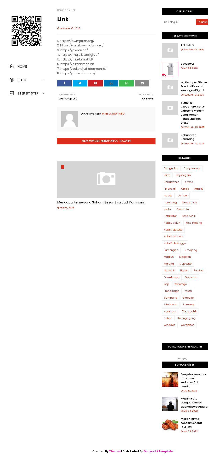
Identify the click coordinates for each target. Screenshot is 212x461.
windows (169, 325)
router (188, 291)
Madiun (169, 257)
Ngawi (184, 270)
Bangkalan (171, 168)
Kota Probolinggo (175, 243)
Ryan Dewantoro (113, 113)
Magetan (185, 257)
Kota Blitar (170, 216)
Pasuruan (191, 277)
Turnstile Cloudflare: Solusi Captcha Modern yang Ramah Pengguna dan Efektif (193, 113)
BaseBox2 (187, 64)
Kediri (167, 209)
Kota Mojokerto (173, 229)
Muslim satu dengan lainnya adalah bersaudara (194, 403)
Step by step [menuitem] (24, 93)
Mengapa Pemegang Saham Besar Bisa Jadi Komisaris (101, 202)
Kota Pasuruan (173, 236)
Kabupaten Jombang (188, 137)
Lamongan (171, 250)
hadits (168, 195)
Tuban (168, 318)
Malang (169, 263)
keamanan (189, 202)
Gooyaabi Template (158, 451)
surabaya (170, 311)
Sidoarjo (188, 297)
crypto (189, 182)
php (166, 284)
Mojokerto (185, 263)
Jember (182, 195)
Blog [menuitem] (17, 79)
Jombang (170, 202)
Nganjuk (169, 270)
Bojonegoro (183, 175)
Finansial (170, 188)
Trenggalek (189, 311)
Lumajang (190, 250)
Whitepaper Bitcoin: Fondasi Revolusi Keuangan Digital (194, 86)
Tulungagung (187, 318)
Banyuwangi (192, 168)
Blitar (167, 175)
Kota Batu (182, 209)
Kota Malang (194, 223)
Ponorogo (181, 284)
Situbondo (170, 304)
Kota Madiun (172, 223)
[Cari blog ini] (179, 22)
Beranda (62, 10)
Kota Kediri (189, 216)
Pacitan (199, 270)
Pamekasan (171, 277)
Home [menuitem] (18, 66)
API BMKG (187, 45)
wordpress (187, 325)
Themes (114, 451)
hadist (198, 188)
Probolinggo (171, 291)
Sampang (170, 297)
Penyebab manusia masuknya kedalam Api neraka (194, 380)
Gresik (185, 188)
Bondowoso (171, 182)
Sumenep (189, 304)
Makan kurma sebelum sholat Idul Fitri (191, 423)
